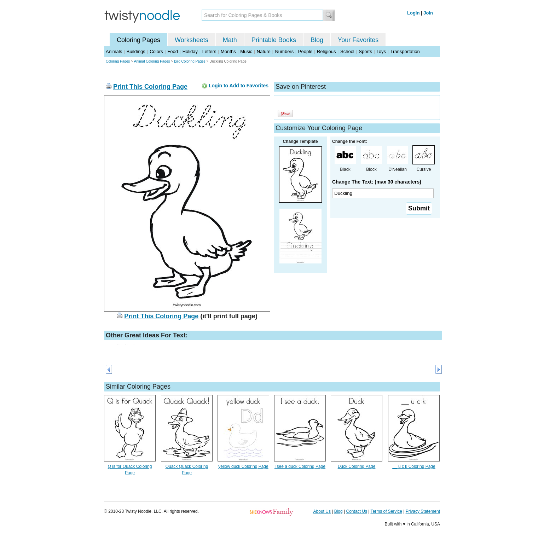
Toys (381, 51)
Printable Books (273, 39)
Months (228, 51)
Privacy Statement (423, 511)
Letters (209, 51)
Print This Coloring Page (150, 86)
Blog (317, 39)
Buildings (136, 51)
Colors (156, 51)
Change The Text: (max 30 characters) (376, 182)
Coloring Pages (138, 39)
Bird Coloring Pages (190, 61)
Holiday (190, 51)
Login (413, 13)
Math (230, 39)
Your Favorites (358, 39)
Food (172, 51)
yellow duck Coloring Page (243, 466)
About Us (322, 511)
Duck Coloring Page (357, 466)
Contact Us (356, 511)
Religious (326, 51)
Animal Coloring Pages (152, 61)
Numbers (284, 51)
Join (428, 13)
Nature (264, 51)
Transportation (404, 51)
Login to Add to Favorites (238, 85)
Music (246, 51)
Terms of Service (386, 511)
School (347, 51)
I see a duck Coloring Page (299, 466)
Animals (114, 51)
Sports (365, 51)
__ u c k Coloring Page (413, 466)
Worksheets (191, 39)
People (305, 51)
